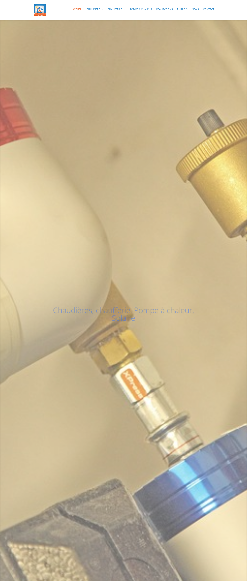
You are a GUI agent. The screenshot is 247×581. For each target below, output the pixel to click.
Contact (208, 9)
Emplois (182, 9)
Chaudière (93, 9)
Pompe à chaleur (141, 9)
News (195, 9)
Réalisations (164, 9)
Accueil (77, 9)
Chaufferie (115, 9)
